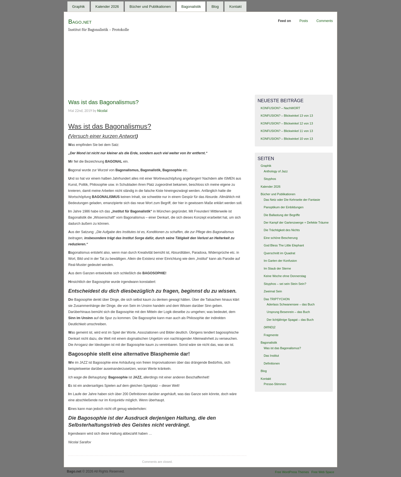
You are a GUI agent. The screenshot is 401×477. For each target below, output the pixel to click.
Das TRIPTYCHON (277, 299)
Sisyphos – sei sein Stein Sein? (285, 283)
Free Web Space (322, 472)
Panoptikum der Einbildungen (284, 207)
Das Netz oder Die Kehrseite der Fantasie (292, 199)
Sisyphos (270, 178)
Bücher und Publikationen (150, 6)
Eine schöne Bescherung (281, 237)
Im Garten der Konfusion (280, 260)
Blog (215, 6)
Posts (303, 21)
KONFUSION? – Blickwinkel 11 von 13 (287, 131)
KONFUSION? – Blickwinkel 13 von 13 (287, 115)
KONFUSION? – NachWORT (280, 108)
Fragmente (271, 335)
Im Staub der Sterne (277, 268)
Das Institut (271, 355)
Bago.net (80, 21)
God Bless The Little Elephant (284, 245)
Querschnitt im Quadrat (279, 253)
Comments (324, 21)
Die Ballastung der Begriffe (282, 215)
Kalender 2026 (107, 6)
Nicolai (102, 110)
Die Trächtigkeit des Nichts (282, 230)
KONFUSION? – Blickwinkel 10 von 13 (287, 138)
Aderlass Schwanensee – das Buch (291, 304)
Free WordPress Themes (292, 472)
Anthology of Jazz (276, 171)
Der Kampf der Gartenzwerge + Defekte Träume (296, 222)
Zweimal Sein (273, 291)
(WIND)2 (270, 327)
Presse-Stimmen (275, 384)
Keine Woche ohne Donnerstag (285, 276)
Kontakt (235, 6)
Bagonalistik (191, 6)
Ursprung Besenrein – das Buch (288, 312)
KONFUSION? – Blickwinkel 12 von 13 (287, 123)
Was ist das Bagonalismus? (103, 102)
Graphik (78, 6)
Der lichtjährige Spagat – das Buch (290, 319)
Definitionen (272, 363)
